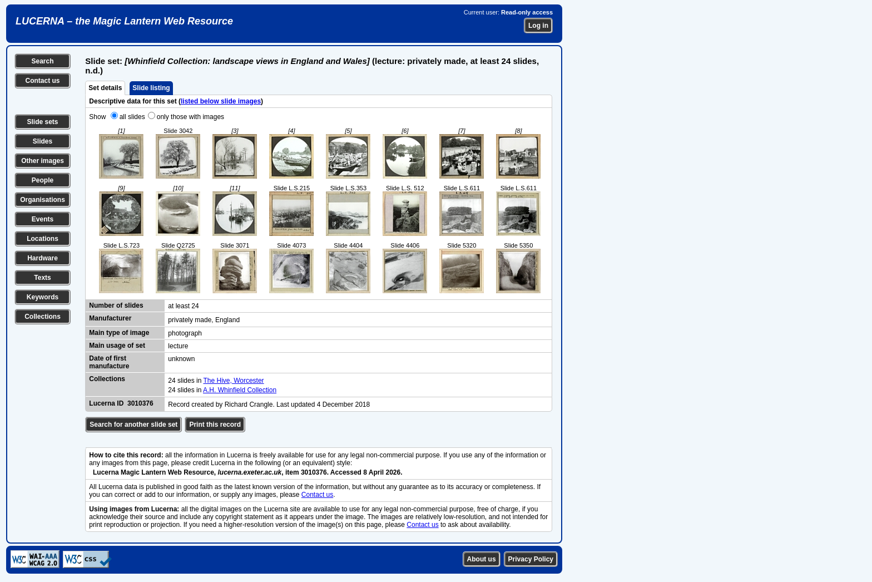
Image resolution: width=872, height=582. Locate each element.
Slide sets (42, 122)
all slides (132, 117)
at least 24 (183, 306)
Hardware (42, 258)
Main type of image (119, 333)
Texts (42, 278)
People (42, 180)
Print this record (215, 424)
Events (42, 219)
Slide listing (151, 88)
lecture (178, 346)
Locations (42, 239)
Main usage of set (117, 345)
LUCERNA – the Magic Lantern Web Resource (124, 21)
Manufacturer (110, 318)
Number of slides (116, 305)
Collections (42, 316)
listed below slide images (221, 101)
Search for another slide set (133, 424)
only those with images (190, 117)
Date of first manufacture (109, 362)
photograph (185, 333)
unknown (181, 359)
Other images (42, 161)
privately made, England (204, 320)
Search (42, 61)
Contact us (42, 81)
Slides (42, 141)
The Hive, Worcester (233, 380)
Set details (105, 88)
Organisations (42, 200)
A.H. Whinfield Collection (239, 390)
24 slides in (185, 380)
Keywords (42, 297)
